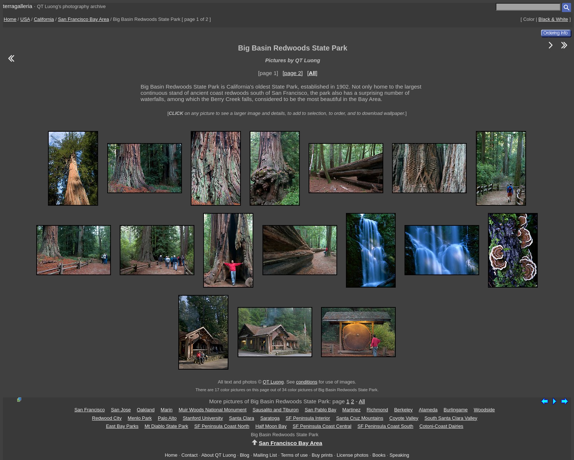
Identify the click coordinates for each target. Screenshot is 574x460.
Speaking (399, 455)
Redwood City (107, 418)
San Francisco (89, 409)
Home (10, 19)
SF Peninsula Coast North (221, 426)
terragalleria (17, 6)
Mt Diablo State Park (166, 426)
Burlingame (456, 409)
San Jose (121, 409)
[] (312, 73)
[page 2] (293, 73)
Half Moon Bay (271, 426)
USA (25, 19)
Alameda (428, 409)
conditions (306, 382)
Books (378, 455)
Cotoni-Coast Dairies (441, 426)
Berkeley (403, 409)
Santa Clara (241, 418)
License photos (353, 455)
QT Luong (273, 382)
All (362, 401)
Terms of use (294, 455)
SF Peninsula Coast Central (322, 426)
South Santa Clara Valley (450, 418)
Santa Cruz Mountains (359, 418)
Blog (244, 455)
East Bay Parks (122, 426)
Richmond (377, 409)
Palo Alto (167, 418)
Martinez (351, 409)
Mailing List (265, 455)
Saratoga (270, 418)
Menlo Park (140, 418)
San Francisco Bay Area (83, 19)
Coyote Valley (404, 418)
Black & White (553, 19)
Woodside (484, 409)
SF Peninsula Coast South (385, 426)
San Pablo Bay (320, 409)
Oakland (145, 409)
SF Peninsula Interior (308, 418)
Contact (189, 455)
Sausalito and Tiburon (276, 409)
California (44, 19)
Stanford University (203, 418)
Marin (167, 409)
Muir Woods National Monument (212, 409)
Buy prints (322, 455)
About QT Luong (218, 455)
